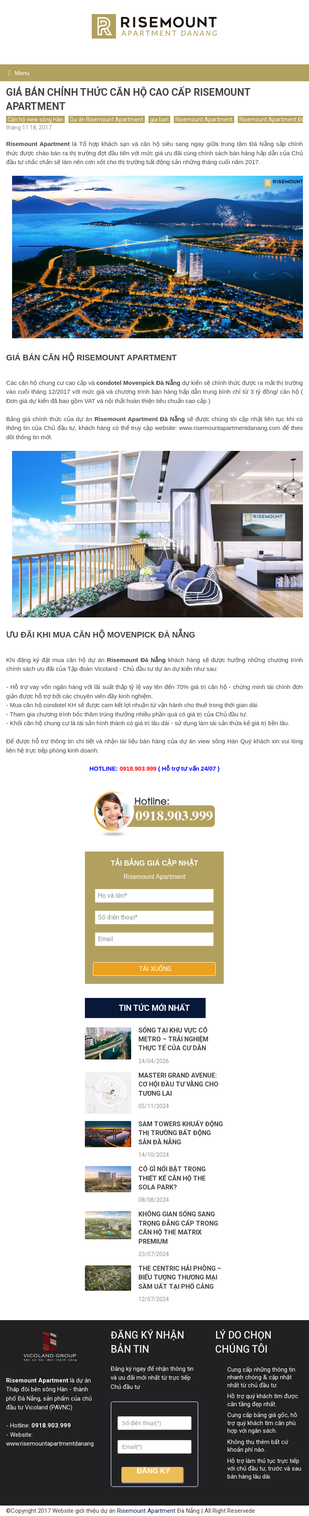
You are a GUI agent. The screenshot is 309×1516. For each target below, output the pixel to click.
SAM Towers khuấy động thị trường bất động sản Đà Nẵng (180, 1133)
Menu (22, 73)
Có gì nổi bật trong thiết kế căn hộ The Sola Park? (172, 1178)
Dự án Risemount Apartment (106, 119)
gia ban (159, 119)
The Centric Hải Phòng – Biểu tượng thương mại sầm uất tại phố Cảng (179, 1277)
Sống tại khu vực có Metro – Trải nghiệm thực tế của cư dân (173, 1039)
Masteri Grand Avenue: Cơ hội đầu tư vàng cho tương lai (178, 1084)
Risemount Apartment (204, 119)
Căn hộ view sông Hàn (35, 119)
